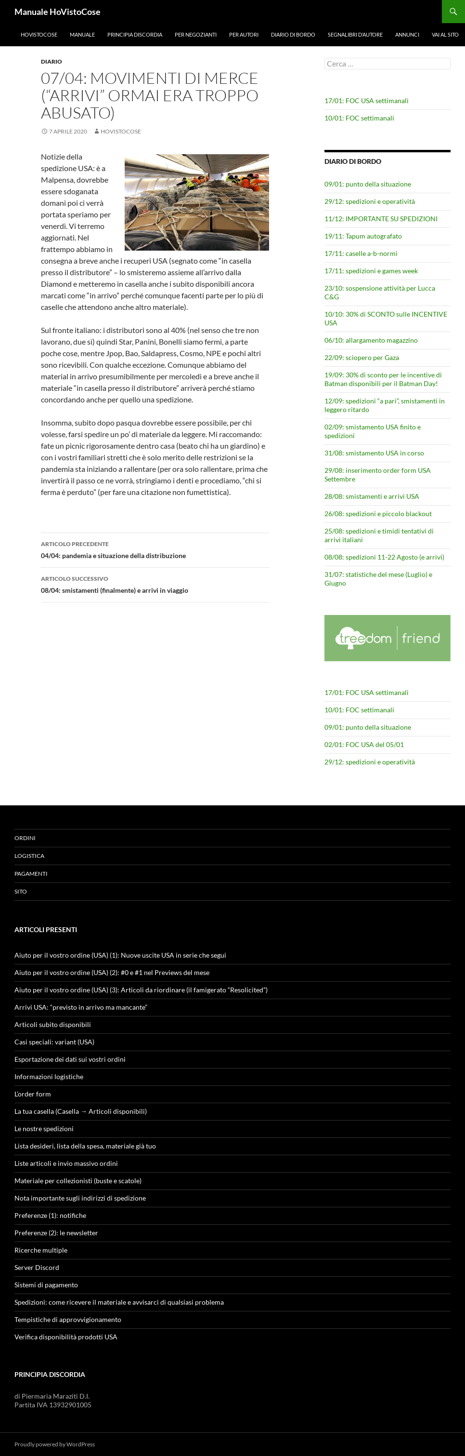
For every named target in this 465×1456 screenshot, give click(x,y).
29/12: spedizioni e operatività (369, 201)
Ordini (25, 838)
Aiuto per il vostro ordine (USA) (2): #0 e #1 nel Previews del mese (111, 972)
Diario (51, 61)
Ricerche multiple (40, 1250)
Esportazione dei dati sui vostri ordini (70, 1059)
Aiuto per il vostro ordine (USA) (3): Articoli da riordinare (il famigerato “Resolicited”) (141, 990)
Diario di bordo (293, 34)
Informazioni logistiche (48, 1076)
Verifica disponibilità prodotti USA (65, 1337)
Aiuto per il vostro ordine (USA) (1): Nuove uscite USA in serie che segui (120, 955)
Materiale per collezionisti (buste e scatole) (78, 1180)
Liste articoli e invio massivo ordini (66, 1163)
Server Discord (36, 1267)
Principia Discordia (134, 34)
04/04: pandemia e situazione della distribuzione (155, 549)
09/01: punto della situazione (367, 184)
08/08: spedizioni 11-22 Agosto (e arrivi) (384, 557)
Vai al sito (445, 34)
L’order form (32, 1094)
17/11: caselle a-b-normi (361, 253)
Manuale (82, 34)
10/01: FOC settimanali (359, 118)
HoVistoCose (39, 34)
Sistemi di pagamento (46, 1285)
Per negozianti (196, 34)
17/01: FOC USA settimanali (366, 100)
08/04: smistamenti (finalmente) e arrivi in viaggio (155, 583)
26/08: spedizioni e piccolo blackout (378, 513)
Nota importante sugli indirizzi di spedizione (80, 1198)
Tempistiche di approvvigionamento (67, 1319)
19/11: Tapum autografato (363, 236)
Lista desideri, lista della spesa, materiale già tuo (85, 1146)
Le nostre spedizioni (44, 1128)
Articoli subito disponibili (52, 1024)
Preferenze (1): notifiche (50, 1215)
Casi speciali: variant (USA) (54, 1042)
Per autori (243, 34)
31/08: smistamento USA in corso (374, 453)
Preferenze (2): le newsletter (56, 1233)
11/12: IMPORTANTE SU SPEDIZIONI (381, 218)
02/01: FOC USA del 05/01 (364, 744)
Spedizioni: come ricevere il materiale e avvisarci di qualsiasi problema (119, 1302)
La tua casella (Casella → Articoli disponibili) (80, 1111)
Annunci (407, 34)
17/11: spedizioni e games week (371, 271)
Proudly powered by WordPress (54, 1444)
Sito (20, 891)
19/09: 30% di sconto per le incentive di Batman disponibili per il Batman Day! (383, 379)
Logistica (29, 855)
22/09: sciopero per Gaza (361, 357)
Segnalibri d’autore (355, 34)
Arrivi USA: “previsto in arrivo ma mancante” (80, 1007)
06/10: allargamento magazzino (371, 340)
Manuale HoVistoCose (57, 11)
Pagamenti (31, 873)
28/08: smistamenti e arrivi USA (371, 496)
